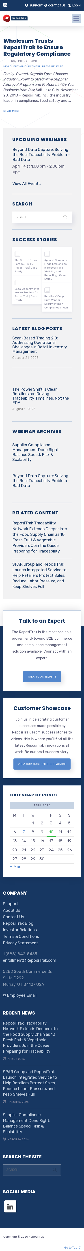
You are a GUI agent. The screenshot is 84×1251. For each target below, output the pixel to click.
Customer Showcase (42, 708)
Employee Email (20, 995)
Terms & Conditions (21, 936)
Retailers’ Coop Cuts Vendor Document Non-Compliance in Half (56, 302)
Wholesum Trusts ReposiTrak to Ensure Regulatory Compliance (37, 47)
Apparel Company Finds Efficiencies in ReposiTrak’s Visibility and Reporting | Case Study (55, 269)
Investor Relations (20, 929)
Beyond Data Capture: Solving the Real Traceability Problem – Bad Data (41, 154)
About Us (11, 910)
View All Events (26, 183)
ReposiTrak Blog (18, 923)
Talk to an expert (42, 676)
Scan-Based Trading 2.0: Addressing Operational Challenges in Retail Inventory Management (39, 345)
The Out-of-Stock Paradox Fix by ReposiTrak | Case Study (26, 266)
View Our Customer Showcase (42, 764)
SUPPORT (34, 5)
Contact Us (13, 916)
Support (10, 903)
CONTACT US (55, 5)
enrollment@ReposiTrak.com (29, 960)
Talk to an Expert (42, 620)
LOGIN (74, 5)
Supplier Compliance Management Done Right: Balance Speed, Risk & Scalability (36, 452)
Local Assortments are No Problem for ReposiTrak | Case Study (27, 294)
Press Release (52, 66)
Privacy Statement (20, 943)
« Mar (15, 866)
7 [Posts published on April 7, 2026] (24, 832)
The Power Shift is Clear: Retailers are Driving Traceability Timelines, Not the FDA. (40, 396)
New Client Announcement (21, 66)
